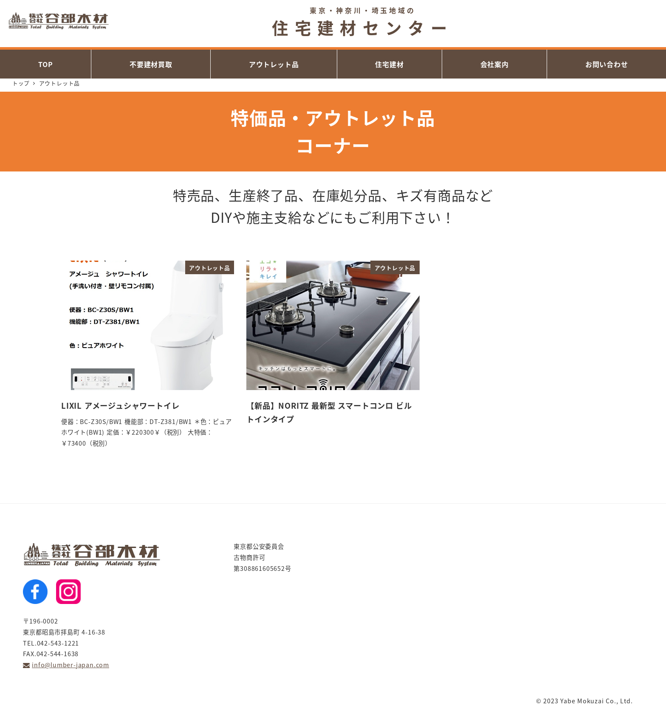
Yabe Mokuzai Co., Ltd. (596, 701)
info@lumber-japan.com (70, 664)
